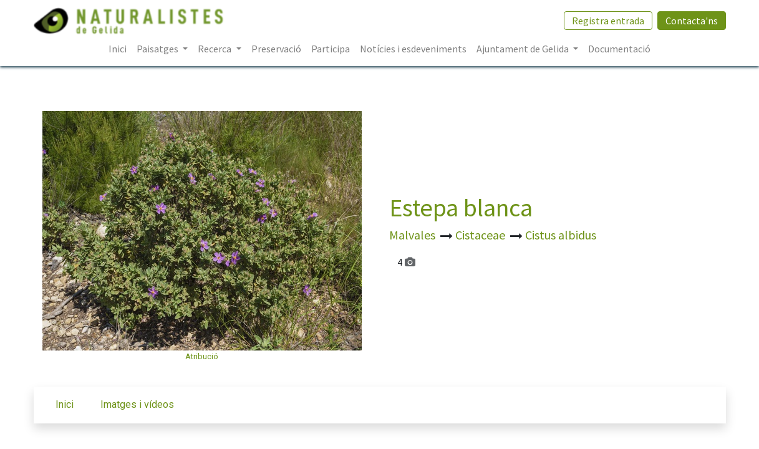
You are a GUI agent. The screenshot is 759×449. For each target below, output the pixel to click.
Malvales (413, 235)
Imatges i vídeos (137, 404)
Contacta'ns (691, 20)
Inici (65, 404)
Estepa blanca (461, 207)
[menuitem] (118, 48)
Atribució (201, 356)
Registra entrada (608, 20)
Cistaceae (481, 235)
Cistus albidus (560, 235)
